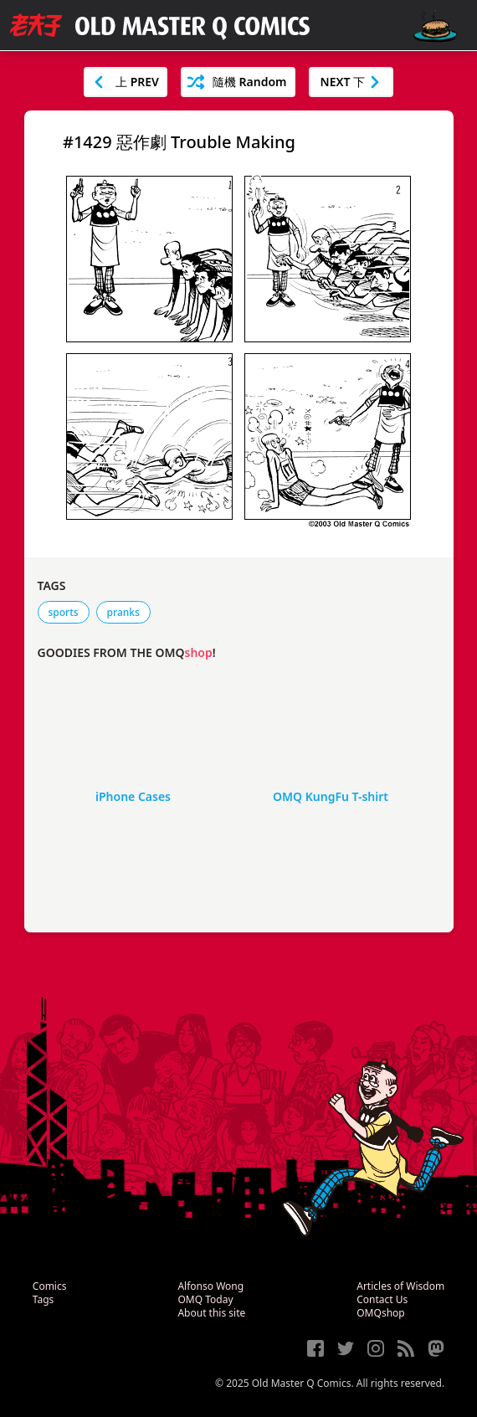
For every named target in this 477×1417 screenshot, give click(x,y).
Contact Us (382, 1299)
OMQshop (380, 1313)
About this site (211, 1313)
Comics (50, 1286)
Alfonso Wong (210, 1286)
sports (64, 612)
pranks (123, 612)
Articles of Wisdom (400, 1286)
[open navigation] (435, 26)
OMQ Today (205, 1299)
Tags (43, 1299)
